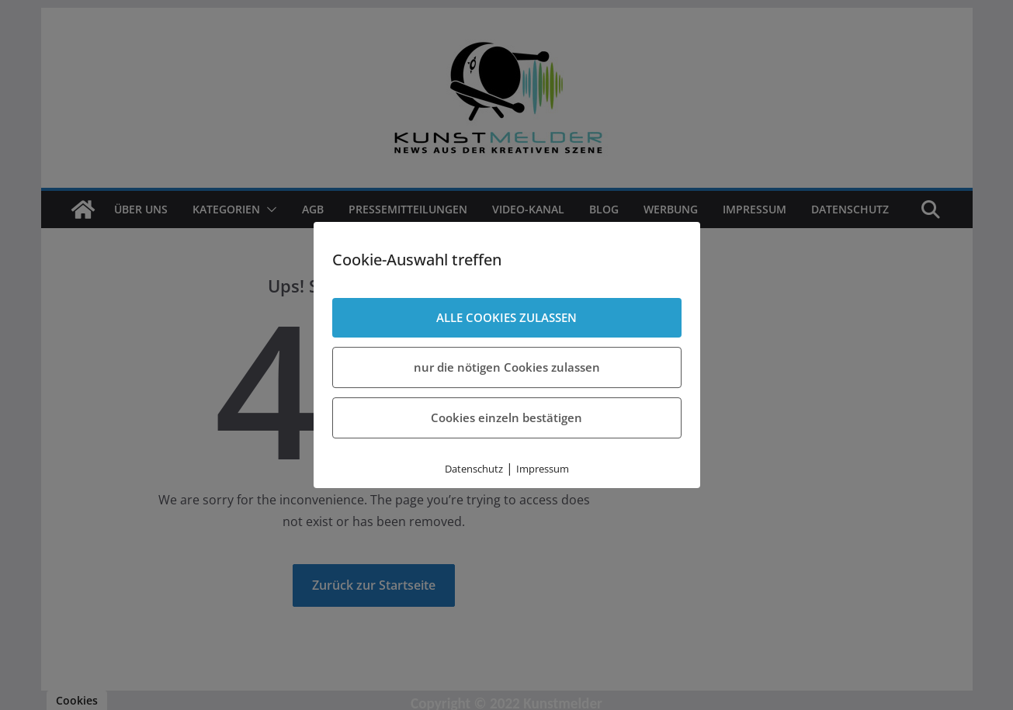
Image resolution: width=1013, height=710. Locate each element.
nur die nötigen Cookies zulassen (507, 367)
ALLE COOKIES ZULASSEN (506, 317)
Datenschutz (474, 469)
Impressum (542, 469)
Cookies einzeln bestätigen (506, 417)
